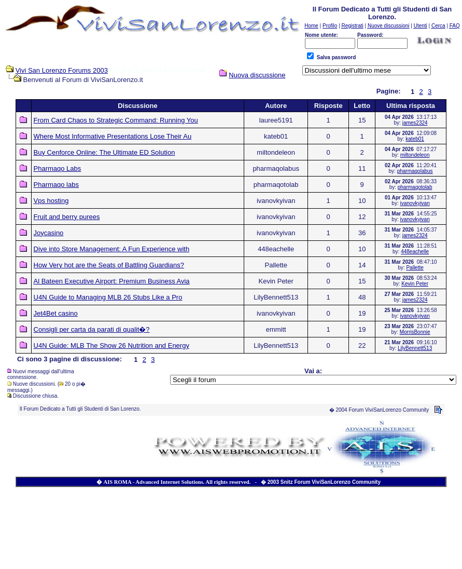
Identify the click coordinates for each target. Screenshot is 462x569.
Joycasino (49, 233)
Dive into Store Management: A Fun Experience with (112, 249)
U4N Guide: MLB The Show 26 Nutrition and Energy (111, 345)
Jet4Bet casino (56, 313)
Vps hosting (51, 201)
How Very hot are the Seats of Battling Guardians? (109, 265)
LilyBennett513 (415, 348)
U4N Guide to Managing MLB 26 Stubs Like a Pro (108, 297)
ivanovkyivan (414, 203)
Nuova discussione (257, 75)
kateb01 (414, 139)
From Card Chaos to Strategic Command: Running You (116, 120)
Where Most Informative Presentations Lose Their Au (113, 136)
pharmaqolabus (415, 171)
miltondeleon (415, 155)
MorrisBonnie (415, 332)
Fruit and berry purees (67, 217)
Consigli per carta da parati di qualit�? (92, 329)
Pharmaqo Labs (57, 168)
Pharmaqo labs (56, 184)
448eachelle (415, 251)
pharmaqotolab (415, 187)
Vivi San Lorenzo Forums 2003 (62, 70)
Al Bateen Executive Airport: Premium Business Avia (112, 281)
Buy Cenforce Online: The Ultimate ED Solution (104, 152)
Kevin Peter (414, 284)
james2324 (415, 123)
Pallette (414, 267)
